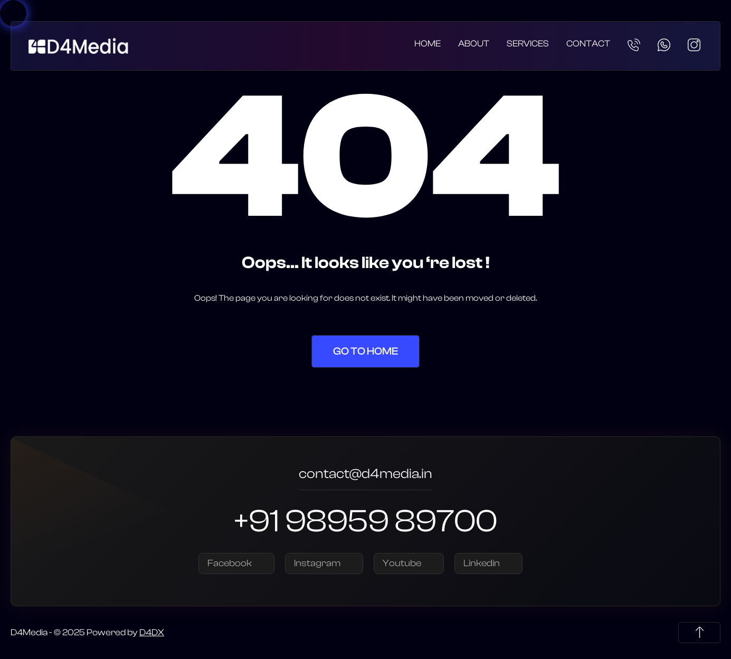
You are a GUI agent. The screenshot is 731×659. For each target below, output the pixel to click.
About (473, 44)
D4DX (151, 632)
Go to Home (365, 351)
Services (528, 44)
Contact (588, 44)
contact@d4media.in (365, 475)
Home (427, 44)
